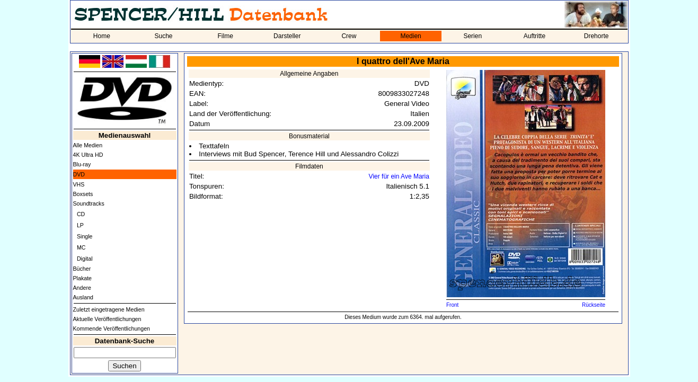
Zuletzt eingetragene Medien (109, 309)
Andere (82, 288)
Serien (472, 36)
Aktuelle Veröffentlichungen (107, 319)
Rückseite (593, 305)
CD (81, 214)
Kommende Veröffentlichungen (112, 328)
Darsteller (287, 36)
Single (85, 236)
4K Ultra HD (88, 155)
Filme (225, 36)
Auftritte (534, 36)
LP (80, 225)
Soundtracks (88, 203)
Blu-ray (82, 164)
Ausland (83, 297)
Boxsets (83, 194)
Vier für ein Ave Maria (399, 176)
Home (101, 36)
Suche (163, 36)
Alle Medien (88, 145)
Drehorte (596, 36)
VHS (79, 184)
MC (81, 247)
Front (452, 305)
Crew (348, 36)
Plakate (82, 278)
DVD (79, 174)
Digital (85, 258)
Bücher (82, 268)
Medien (410, 36)
